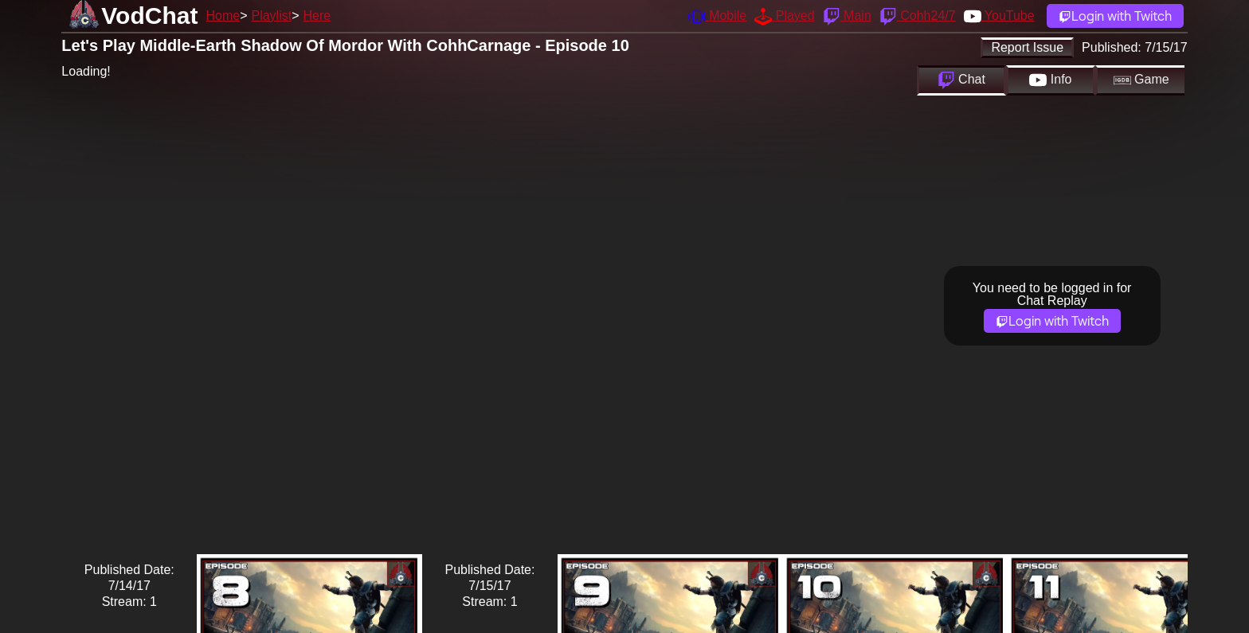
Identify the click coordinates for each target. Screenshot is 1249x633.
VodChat (149, 15)
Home (223, 15)
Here (317, 15)
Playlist (271, 15)
